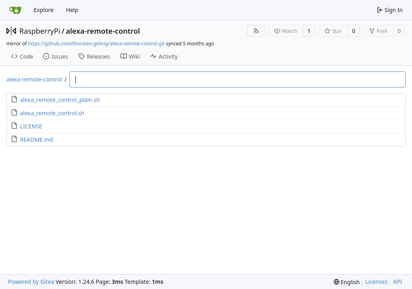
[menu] (347, 282)
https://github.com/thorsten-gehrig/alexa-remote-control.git (96, 43)
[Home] (15, 10)
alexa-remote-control (103, 31)
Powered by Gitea (31, 281)
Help (72, 10)
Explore (43, 10)
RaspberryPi (39, 31)
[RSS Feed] (256, 31)
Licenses (376, 281)
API (397, 281)
